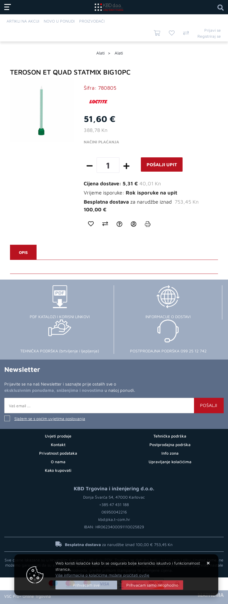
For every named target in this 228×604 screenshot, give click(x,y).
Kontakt (58, 444)
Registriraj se (209, 36)
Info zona (170, 453)
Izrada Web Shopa (70, 596)
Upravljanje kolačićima (170, 461)
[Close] (86, 585)
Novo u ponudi (59, 21)
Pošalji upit (162, 164)
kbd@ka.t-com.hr (114, 519)
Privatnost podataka (58, 453)
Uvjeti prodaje (58, 436)
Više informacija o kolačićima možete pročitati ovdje (102, 575)
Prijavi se (212, 30)
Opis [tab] (23, 252)
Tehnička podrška (169, 436)
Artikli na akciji (23, 21)
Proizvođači (92, 21)
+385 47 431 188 (114, 504)
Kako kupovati (58, 470)
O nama (58, 461)
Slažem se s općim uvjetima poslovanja (49, 418)
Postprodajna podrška (170, 444)
